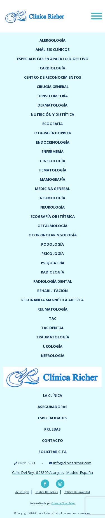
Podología (52, 244)
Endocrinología (52, 142)
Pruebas (52, 429)
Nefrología (52, 355)
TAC (52, 318)
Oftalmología (52, 225)
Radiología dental (52, 281)
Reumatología (52, 309)
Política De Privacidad (77, 492)
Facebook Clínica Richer (45, 483)
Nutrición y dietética (52, 114)
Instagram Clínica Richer (60, 483)
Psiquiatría (52, 262)
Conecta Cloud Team (64, 503)
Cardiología (52, 68)
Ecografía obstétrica (53, 216)
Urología (52, 346)
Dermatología (52, 105)
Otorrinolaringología (53, 234)
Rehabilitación (52, 290)
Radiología (52, 272)
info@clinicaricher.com (72, 462)
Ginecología (52, 160)
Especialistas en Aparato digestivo (52, 58)
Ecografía (52, 123)
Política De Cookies (47, 492)
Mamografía (52, 179)
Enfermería (52, 151)
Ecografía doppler (52, 132)
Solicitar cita (52, 451)
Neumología (52, 197)
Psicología (52, 253)
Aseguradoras (52, 406)
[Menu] (96, 17)
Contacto (52, 440)
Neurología (52, 207)
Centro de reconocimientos (52, 77)
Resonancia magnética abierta (52, 299)
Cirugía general (53, 86)
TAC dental (52, 327)
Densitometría (53, 95)
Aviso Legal (22, 492)
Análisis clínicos (53, 49)
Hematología (52, 170)
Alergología (52, 40)
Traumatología (52, 337)
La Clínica (52, 395)
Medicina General (52, 188)
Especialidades (52, 417)
